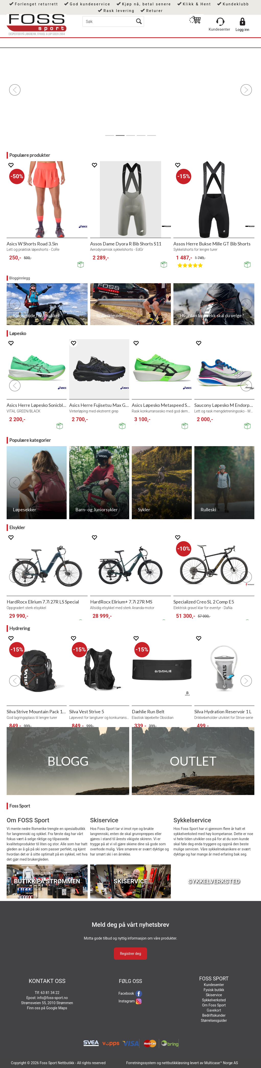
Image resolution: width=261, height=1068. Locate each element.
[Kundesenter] (220, 22)
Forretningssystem (141, 1063)
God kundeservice (90, 4)
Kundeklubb (236, 4)
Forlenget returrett (36, 4)
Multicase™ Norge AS (221, 1063)
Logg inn (242, 30)
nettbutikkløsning (175, 1063)
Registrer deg (130, 954)
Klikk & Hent (197, 4)
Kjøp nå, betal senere (146, 4)
